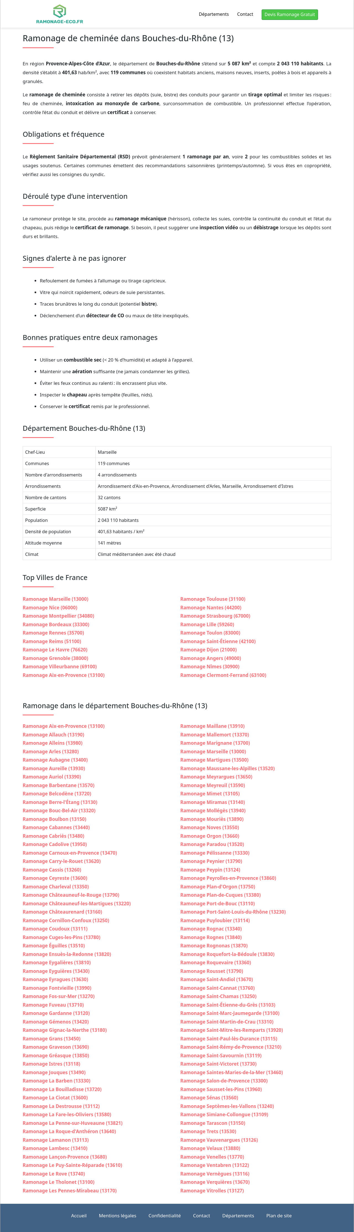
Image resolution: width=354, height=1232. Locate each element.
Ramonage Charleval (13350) (56, 886)
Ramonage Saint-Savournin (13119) (221, 1055)
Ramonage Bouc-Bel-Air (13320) (59, 810)
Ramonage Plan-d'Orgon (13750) (217, 886)
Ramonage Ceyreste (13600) (55, 878)
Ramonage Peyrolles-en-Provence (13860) (228, 878)
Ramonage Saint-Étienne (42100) (218, 641)
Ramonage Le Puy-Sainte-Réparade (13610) (72, 1165)
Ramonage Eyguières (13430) (56, 971)
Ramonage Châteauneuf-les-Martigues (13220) (77, 903)
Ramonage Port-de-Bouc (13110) (217, 903)
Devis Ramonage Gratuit (290, 14)
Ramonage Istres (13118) (51, 1064)
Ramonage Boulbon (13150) (54, 819)
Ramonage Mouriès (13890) (212, 819)
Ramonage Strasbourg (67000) (215, 616)
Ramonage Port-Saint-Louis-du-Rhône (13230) (233, 912)
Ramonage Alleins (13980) (52, 743)
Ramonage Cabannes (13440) (56, 827)
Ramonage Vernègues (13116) (214, 1174)
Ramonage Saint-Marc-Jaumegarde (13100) (230, 1013)
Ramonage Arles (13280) (51, 751)
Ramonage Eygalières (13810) (57, 962)
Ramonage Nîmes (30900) (210, 666)
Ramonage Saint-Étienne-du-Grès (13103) (227, 1005)
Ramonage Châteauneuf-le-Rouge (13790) (71, 895)
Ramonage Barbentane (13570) (58, 785)
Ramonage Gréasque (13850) (56, 1055)
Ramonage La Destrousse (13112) (61, 1106)
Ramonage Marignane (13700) (215, 743)
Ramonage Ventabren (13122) (214, 1165)
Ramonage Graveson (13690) (56, 1047)
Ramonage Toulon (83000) (210, 633)
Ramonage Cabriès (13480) (53, 836)
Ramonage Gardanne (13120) (56, 1013)
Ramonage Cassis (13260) (52, 870)
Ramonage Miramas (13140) (212, 802)
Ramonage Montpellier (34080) (58, 616)
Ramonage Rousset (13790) (211, 971)
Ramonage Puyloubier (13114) (215, 920)
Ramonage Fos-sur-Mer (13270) (59, 996)
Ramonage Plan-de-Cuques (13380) (220, 895)
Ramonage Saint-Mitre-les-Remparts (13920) (231, 1030)
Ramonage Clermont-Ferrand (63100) (223, 675)
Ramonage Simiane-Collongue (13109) (224, 1114)
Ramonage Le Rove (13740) (54, 1174)
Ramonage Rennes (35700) (53, 633)
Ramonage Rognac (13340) (211, 929)
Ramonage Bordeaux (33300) (56, 624)
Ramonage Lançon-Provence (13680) (65, 1157)
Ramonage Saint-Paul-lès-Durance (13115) (228, 1038)
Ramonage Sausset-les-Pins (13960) (221, 1089)
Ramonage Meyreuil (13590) (212, 785)
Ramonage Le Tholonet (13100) (58, 1182)
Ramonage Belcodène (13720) (57, 793)
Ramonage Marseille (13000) (55, 599)
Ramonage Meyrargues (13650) (216, 777)
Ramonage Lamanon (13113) (56, 1140)
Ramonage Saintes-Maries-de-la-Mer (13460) (231, 1072)
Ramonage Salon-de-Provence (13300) (224, 1081)
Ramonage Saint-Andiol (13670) (216, 979)
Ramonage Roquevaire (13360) (215, 962)
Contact (245, 14)
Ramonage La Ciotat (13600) (55, 1097)
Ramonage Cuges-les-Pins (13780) (61, 937)
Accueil (79, 1215)
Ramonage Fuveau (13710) (53, 1005)
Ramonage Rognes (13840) (211, 937)
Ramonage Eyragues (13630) (55, 979)
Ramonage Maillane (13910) (212, 726)
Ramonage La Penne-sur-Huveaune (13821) (73, 1123)
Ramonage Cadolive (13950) (55, 844)
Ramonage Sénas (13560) (209, 1097)
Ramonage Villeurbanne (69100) (60, 666)
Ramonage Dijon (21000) (208, 649)
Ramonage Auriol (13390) (52, 777)
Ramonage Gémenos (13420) (56, 1022)
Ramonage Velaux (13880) (210, 1148)
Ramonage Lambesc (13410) (55, 1148)
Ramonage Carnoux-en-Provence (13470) (70, 853)
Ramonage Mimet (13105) (210, 793)
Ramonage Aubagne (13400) (55, 760)
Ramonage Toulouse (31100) (212, 599)
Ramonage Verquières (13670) (215, 1182)
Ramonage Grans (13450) (51, 1038)
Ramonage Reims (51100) (52, 641)
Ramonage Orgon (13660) (209, 836)
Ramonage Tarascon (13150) (212, 1123)
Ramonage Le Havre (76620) (55, 649)
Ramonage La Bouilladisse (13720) (62, 1089)
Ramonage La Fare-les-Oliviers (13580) (67, 1114)
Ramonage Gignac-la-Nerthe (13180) (65, 1030)
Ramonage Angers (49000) (210, 658)
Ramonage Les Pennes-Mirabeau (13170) (70, 1190)
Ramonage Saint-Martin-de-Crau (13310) (227, 1022)
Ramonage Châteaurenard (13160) (62, 912)
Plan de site (279, 1215)
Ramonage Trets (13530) (208, 1131)
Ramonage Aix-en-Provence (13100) (64, 675)
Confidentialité (165, 1215)
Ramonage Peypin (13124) (210, 870)
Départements (214, 14)
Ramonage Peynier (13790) (211, 861)
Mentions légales (117, 1215)
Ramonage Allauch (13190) (53, 734)
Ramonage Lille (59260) (207, 624)
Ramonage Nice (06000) (50, 607)
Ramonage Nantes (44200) (210, 607)
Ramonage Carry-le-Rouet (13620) (62, 861)
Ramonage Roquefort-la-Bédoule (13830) (227, 954)
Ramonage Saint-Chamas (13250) (218, 996)
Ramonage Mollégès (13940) (213, 810)
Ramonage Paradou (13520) (212, 844)
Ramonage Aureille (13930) (54, 768)
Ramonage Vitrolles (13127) (212, 1190)
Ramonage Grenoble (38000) (55, 658)
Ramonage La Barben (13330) (56, 1081)
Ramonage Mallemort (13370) (214, 734)
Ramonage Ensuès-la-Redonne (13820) (67, 954)
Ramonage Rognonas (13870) (214, 945)
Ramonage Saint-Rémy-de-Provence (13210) (230, 1047)
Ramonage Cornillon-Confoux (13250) (66, 920)
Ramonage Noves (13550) (209, 827)
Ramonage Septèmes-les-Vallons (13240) (227, 1106)
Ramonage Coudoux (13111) (55, 929)
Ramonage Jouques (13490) (54, 1072)
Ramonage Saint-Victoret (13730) (218, 1064)
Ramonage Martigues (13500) (214, 760)
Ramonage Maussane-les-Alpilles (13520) (227, 768)
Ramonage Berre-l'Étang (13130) (60, 802)
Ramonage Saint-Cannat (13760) (217, 988)
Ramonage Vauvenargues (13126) (219, 1140)
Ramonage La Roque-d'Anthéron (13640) (69, 1131)
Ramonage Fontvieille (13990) (57, 988)
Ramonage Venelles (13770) (212, 1157)
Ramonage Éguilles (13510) (54, 945)
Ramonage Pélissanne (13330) (214, 853)
